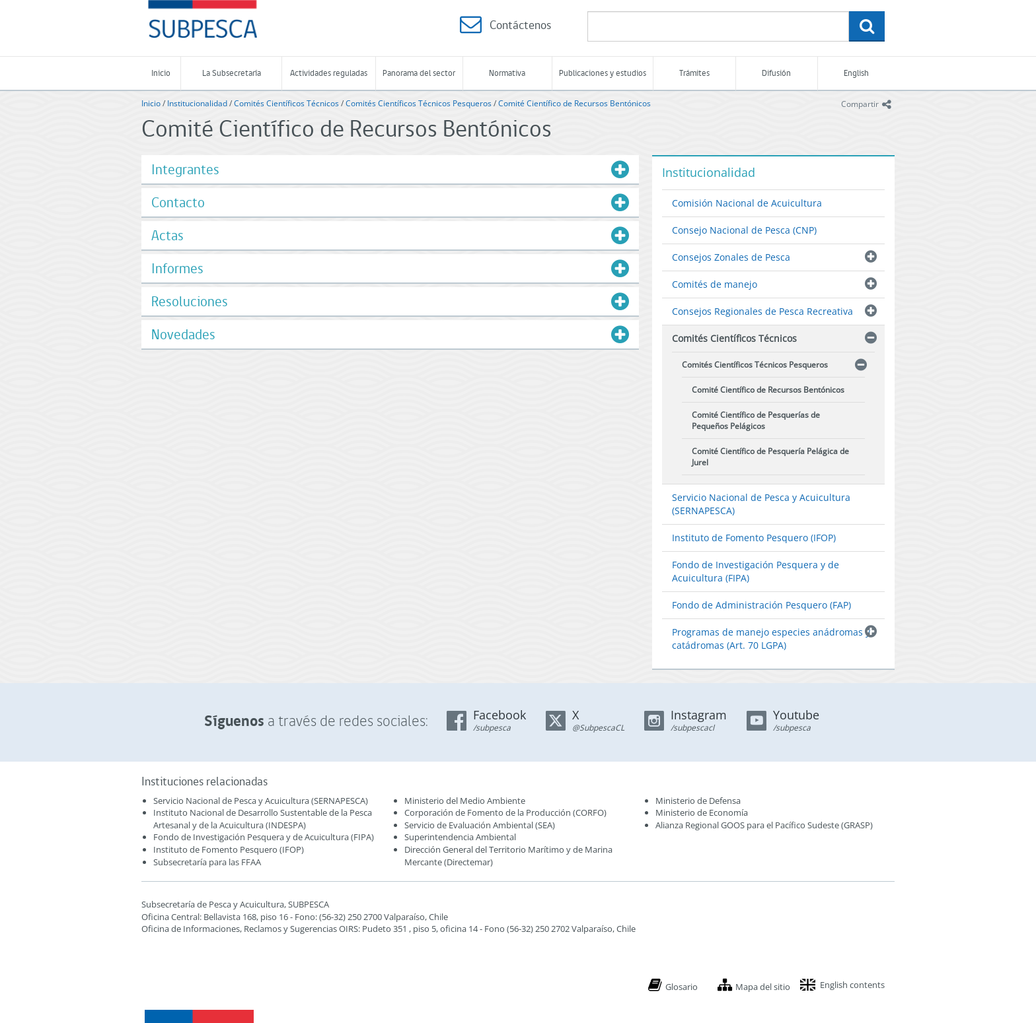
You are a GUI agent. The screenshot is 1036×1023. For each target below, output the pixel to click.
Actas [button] (167, 235)
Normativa (507, 73)
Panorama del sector (419, 73)
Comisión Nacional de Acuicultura (747, 203)
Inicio (160, 73)
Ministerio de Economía (701, 812)
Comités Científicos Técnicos (286, 103)
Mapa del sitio (762, 987)
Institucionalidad (197, 103)
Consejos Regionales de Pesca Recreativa (762, 311)
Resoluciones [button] (189, 301)
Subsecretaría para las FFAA (207, 862)
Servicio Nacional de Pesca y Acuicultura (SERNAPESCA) (761, 504)
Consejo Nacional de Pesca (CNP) (744, 230)
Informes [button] (177, 268)
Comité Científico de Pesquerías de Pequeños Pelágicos (756, 420)
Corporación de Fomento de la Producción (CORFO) (505, 812)
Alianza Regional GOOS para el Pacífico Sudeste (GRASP (762, 825)
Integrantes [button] (185, 169)
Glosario (681, 987)
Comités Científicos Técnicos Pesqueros (419, 103)
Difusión (776, 73)
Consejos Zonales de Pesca (731, 257)
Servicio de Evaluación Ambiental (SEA (478, 825)
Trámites (694, 73)
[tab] (390, 169)
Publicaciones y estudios (602, 73)
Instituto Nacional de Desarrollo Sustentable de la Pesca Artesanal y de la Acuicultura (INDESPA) (262, 819)
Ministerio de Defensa (698, 801)
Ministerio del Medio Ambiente (464, 801)
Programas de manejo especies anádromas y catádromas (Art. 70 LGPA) (771, 638)
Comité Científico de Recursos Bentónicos (574, 103)
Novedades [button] (183, 334)
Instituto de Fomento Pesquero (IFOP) (754, 537)
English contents (852, 985)
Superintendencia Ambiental (460, 837)
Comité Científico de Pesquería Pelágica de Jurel (770, 457)
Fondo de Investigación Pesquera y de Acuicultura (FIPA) (755, 571)
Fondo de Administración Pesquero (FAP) (761, 605)
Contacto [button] (178, 202)
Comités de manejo (714, 284)
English (856, 73)
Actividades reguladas (328, 73)
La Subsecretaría (231, 73)
